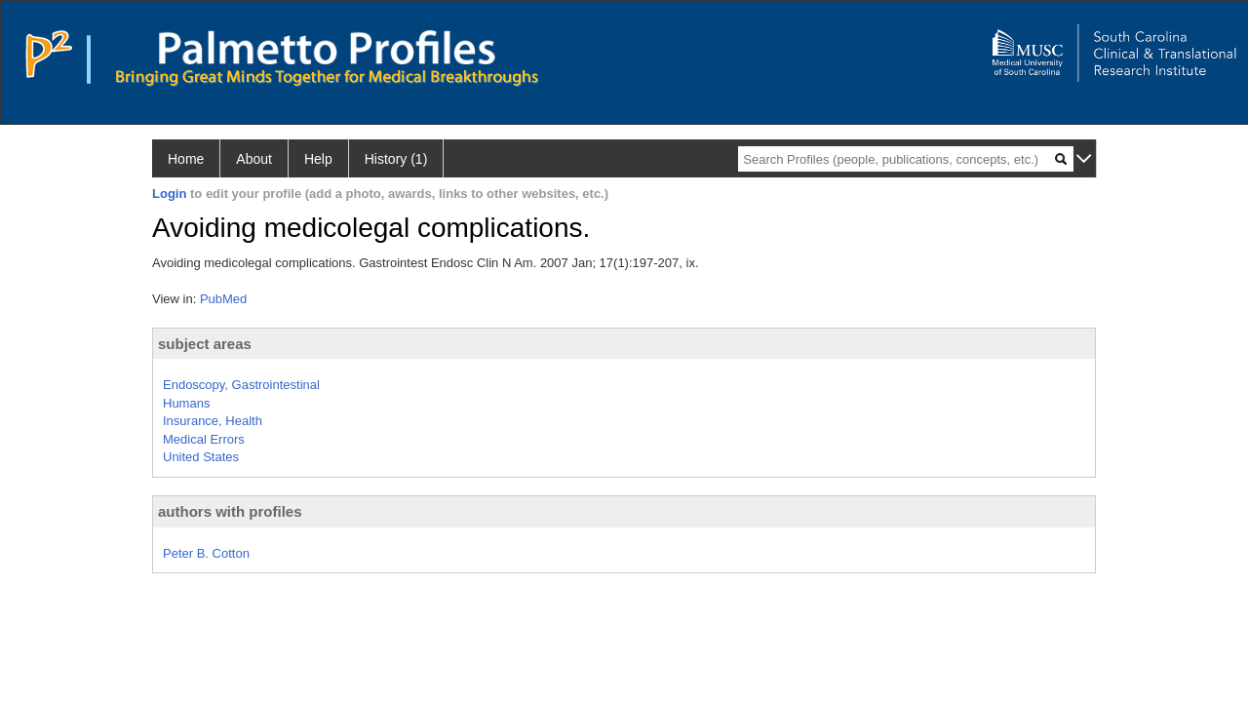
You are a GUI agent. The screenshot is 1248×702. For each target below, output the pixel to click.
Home (186, 159)
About (254, 159)
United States (201, 456)
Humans (186, 403)
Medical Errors (204, 439)
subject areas (205, 343)
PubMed (223, 299)
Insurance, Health (212, 420)
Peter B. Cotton (206, 553)
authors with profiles (230, 511)
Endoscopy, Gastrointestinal (241, 384)
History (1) (396, 159)
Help (318, 159)
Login (169, 193)
